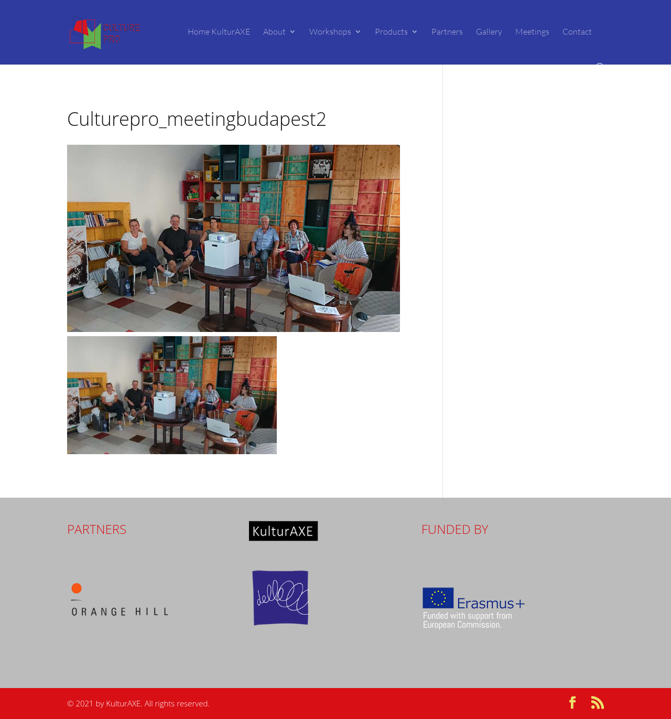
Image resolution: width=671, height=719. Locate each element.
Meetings (532, 32)
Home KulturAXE (219, 32)
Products (391, 32)
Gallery (489, 32)
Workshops (330, 32)
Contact (577, 32)
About (274, 32)
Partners (447, 32)
